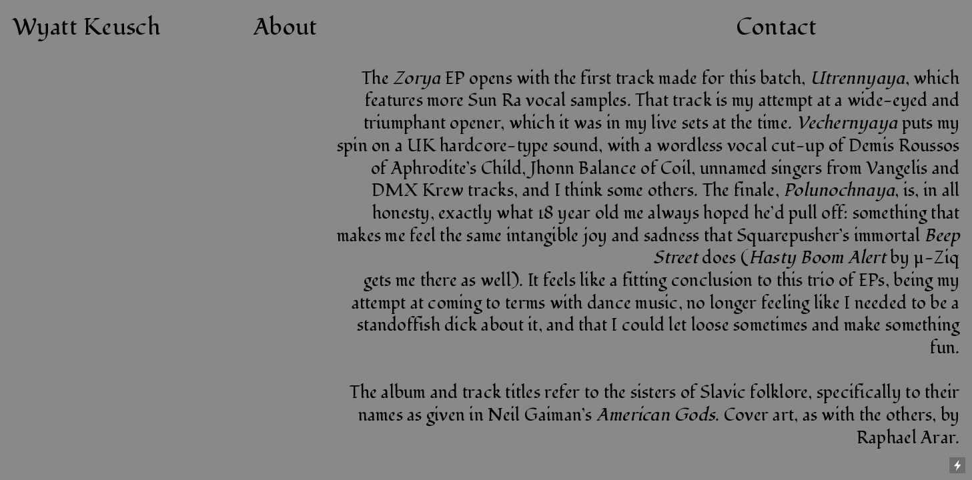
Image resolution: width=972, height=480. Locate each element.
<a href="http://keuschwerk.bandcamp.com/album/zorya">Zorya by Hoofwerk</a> (202, 224)
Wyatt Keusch (87, 27)
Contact (776, 27)
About (285, 27)
